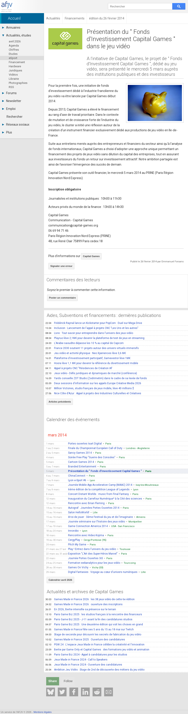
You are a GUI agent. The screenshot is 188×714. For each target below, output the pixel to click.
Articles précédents (60, 401)
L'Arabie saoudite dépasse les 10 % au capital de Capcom (84, 343)
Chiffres (14, 49)
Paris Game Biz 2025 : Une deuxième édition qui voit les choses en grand (94, 624)
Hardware (15, 66)
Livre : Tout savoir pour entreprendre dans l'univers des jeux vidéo (89, 333)
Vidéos (13, 74)
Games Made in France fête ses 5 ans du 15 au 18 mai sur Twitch (89, 629)
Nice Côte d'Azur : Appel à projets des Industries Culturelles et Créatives (93, 393)
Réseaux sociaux (15, 124)
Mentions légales (42, 712)
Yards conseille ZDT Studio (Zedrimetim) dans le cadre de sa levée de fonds (96, 378)
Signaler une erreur (61, 266)
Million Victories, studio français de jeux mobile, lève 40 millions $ (89, 388)
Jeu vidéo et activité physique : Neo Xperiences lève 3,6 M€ (85, 353)
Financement (17, 62)
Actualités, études (16, 35)
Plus (7, 132)
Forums (9, 93)
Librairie (14, 78)
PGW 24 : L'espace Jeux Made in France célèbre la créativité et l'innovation (94, 644)
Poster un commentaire (62, 297)
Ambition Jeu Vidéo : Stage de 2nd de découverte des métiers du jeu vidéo (94, 669)
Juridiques (15, 70)
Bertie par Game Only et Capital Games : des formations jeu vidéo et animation (97, 649)
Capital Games (91, 256)
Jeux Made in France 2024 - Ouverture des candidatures (83, 664)
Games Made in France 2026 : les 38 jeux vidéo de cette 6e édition (90, 599)
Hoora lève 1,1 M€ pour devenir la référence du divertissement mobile (91, 363)
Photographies (18, 83)
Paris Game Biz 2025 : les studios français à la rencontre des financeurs (93, 614)
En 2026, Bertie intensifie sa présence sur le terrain (80, 609)
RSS (11, 87)
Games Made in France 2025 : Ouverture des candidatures (85, 639)
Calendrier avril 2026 (60, 580)
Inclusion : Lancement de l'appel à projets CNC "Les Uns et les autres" (91, 328)
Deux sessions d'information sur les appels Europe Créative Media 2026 (93, 383)
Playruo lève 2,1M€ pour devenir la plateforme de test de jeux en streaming (94, 338)
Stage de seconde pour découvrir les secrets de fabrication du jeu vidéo (93, 634)
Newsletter (11, 101)
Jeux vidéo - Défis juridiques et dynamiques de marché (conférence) (91, 373)
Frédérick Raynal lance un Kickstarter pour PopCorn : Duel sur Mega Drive (93, 323)
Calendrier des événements (73, 419)
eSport (13, 58)
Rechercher (15, 116)
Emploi (9, 109)
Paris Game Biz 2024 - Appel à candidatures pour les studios (86, 654)
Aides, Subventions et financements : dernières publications (104, 315)
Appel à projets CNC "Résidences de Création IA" (78, 368)
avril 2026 (15, 41)
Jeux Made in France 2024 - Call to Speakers (76, 659)
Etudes (13, 53)
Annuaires (11, 27)
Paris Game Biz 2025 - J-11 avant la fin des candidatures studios (88, 619)
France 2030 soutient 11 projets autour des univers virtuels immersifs (92, 348)
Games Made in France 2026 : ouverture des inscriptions (84, 604)
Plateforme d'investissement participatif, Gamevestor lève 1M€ (87, 358)
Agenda (14, 45)
